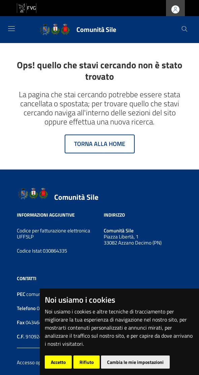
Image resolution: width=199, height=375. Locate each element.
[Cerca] (184, 29)
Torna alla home (99, 143)
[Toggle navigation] (11, 29)
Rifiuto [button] (86, 362)
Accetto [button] (58, 362)
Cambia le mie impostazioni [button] (135, 362)
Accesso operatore (37, 362)
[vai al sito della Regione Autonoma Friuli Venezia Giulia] (26, 7)
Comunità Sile (76, 197)
